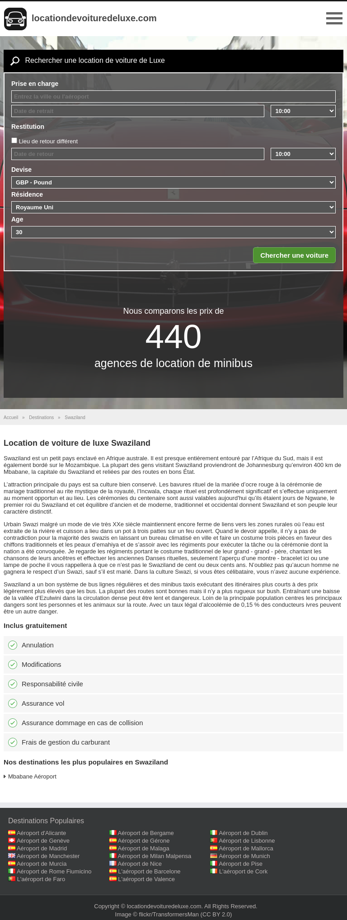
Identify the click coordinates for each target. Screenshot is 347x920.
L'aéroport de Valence (146, 879)
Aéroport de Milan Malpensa (155, 856)
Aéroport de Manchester (48, 856)
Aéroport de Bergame (146, 833)
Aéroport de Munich (244, 856)
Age (17, 219)
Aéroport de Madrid (42, 848)
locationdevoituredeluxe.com (94, 18)
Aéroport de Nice (140, 863)
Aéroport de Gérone (144, 840)
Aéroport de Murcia (42, 863)
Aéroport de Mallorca (246, 848)
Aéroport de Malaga (143, 848)
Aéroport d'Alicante (41, 833)
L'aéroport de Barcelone (149, 871)
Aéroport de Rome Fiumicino (54, 871)
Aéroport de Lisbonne (247, 840)
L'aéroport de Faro (41, 879)
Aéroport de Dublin (243, 833)
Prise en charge (34, 83)
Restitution (27, 126)
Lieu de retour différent (48, 141)
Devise (21, 169)
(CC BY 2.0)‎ (216, 914)
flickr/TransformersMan (169, 914)
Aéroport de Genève (43, 840)
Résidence (27, 194)
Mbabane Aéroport (32, 776)
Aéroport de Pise (241, 863)
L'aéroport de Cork (243, 871)
